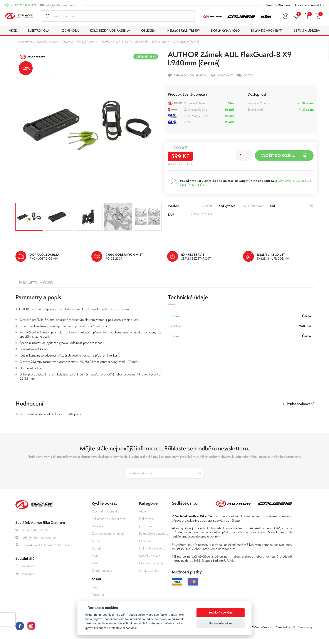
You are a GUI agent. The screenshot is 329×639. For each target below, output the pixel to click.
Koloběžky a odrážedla (154, 533)
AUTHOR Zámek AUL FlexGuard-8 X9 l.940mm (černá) (162, 42)
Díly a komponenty (151, 563)
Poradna (300, 5)
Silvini (95, 556)
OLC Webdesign (302, 627)
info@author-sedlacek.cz (62, 5)
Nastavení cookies (220, 623)
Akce (142, 511)
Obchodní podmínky (105, 511)
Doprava (97, 526)
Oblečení (145, 541)
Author (96, 541)
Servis (270, 5)
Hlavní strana (24, 42)
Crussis (96, 548)
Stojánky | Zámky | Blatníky (79, 42)
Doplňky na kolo (47, 42)
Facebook (25, 566)
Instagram (25, 573)
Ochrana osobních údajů (108, 533)
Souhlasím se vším (220, 612)
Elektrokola (146, 519)
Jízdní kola (145, 526)
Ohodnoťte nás (102, 570)
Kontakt (316, 5)
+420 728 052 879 (23, 5)
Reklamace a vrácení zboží (109, 519)
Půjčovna (284, 5)
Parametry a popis (36, 282)
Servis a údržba (149, 570)
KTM (95, 563)
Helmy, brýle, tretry (151, 548)
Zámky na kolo (110, 42)
